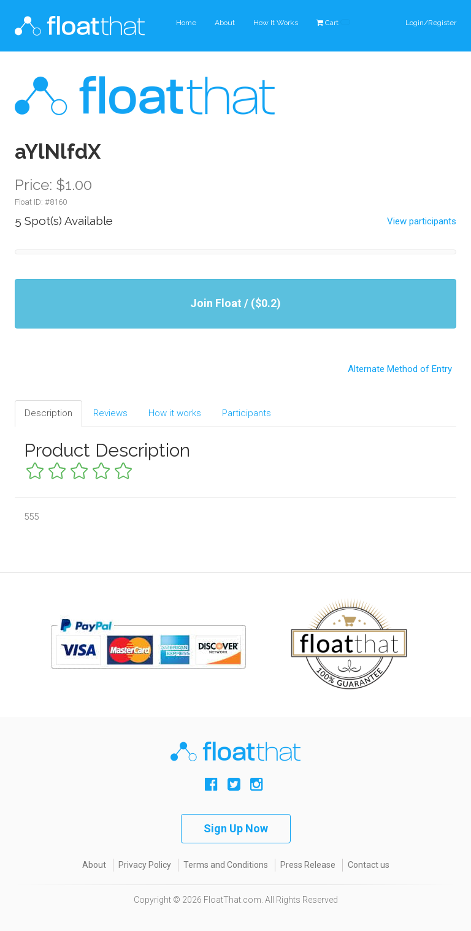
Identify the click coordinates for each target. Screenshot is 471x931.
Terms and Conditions (225, 865)
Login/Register (430, 22)
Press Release (307, 865)
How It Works (275, 22)
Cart (333, 22)
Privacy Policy (144, 865)
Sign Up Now (236, 828)
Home (186, 22)
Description (48, 413)
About (225, 22)
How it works (174, 413)
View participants (421, 221)
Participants (246, 413)
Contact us (368, 865)
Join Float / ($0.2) (235, 303)
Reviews (110, 413)
